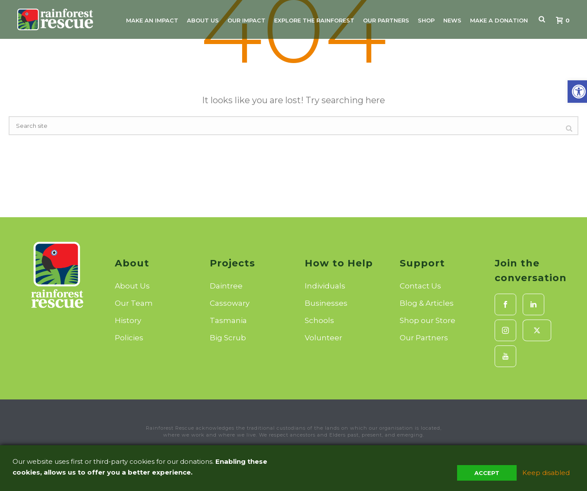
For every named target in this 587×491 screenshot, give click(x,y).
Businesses (326, 303)
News (452, 20)
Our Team (134, 303)
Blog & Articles (427, 303)
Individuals (325, 286)
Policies (129, 337)
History (128, 320)
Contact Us (420, 286)
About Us (203, 20)
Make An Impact (152, 20)
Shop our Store (427, 320)
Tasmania (228, 320)
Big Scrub (228, 337)
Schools (319, 320)
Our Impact (246, 20)
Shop (426, 20)
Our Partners (386, 20)
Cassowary (229, 303)
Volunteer (323, 337)
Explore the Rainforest (314, 20)
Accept (486, 472)
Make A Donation (499, 20)
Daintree (226, 286)
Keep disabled (546, 473)
